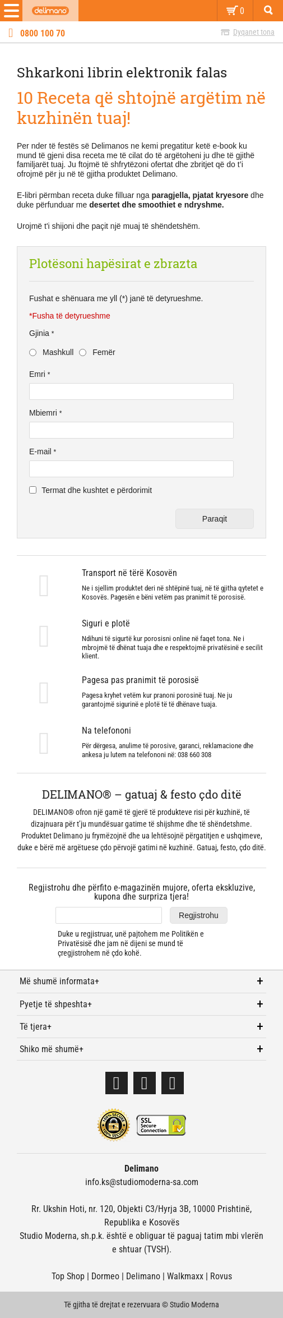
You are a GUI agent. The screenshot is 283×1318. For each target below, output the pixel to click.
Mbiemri (44, 412)
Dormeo (105, 1276)
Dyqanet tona (254, 31)
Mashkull (58, 352)
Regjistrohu (199, 915)
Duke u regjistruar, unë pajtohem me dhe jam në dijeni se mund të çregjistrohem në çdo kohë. (131, 943)
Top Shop (68, 1276)
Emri (38, 374)
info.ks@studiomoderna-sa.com (141, 1182)
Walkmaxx (185, 1276)
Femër (103, 352)
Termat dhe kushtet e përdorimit (96, 490)
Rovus (221, 1276)
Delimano (143, 1276)
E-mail (41, 451)
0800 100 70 (42, 34)
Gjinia (40, 333)
